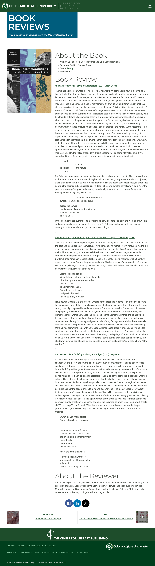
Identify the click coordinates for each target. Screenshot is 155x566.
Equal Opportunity (32, 552)
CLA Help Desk (50, 546)
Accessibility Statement (64, 552)
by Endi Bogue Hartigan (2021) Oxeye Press (88, 354)
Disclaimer (79, 552)
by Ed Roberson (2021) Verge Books (86, 85)
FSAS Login (21, 546)
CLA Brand (31, 546)
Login (86, 552)
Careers (21, 552)
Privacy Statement (47, 552)
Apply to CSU (11, 552)
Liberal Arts (11, 546)
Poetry (70, 68)
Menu (150, 7)
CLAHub (40, 546)
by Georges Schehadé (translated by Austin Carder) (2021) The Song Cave (95, 237)
